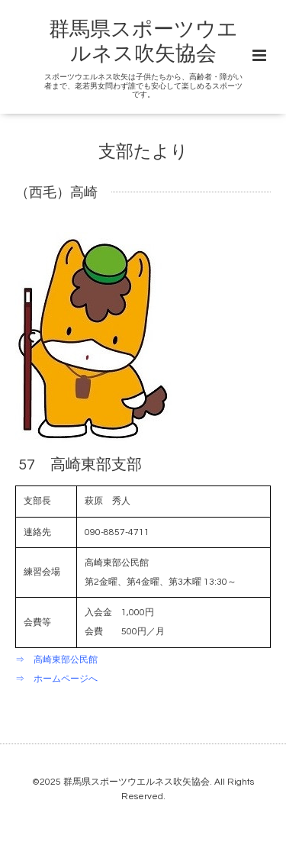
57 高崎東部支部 (80, 465)
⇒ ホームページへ (56, 679)
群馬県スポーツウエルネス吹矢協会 (136, 782)
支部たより (143, 152)
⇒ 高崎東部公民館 (56, 660)
